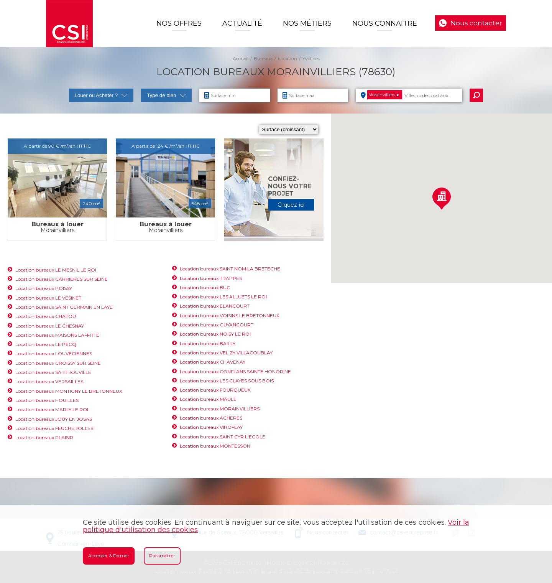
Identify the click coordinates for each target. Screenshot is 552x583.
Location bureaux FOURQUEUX (215, 390)
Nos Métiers (307, 23)
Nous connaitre (384, 23)
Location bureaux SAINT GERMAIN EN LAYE (64, 307)
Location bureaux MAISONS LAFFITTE (57, 335)
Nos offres (179, 23)
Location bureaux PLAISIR (44, 437)
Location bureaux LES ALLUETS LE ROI (223, 297)
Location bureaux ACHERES (211, 418)
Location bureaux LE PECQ (45, 344)
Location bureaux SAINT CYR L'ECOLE (222, 437)
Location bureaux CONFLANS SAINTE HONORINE (235, 371)
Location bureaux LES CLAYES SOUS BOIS (227, 381)
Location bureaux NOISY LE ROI (215, 334)
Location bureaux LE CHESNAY (49, 326)
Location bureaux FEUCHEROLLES (54, 428)
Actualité (242, 23)
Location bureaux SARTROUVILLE (53, 372)
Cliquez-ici (291, 204)
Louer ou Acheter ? (101, 95)
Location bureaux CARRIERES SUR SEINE (61, 279)
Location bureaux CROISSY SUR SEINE (58, 363)
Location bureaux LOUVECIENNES (53, 353)
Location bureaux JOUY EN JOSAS (53, 419)
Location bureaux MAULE (208, 399)
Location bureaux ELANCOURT (215, 306)
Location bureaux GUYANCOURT (216, 325)
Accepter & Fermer (108, 555)
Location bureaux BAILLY (207, 343)
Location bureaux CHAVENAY (212, 362)
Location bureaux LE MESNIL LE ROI (55, 270)
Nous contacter (476, 23)
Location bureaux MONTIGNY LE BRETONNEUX (68, 391)
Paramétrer (162, 555)
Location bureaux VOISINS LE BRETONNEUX (229, 315)
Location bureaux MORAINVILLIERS (220, 409)
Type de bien (166, 95)
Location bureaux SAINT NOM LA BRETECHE (230, 269)
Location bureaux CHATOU (45, 316)
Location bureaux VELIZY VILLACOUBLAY (226, 353)
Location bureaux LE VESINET (48, 298)
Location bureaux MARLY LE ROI (51, 409)
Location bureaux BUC (205, 287)
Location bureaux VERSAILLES (49, 381)
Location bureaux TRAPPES (211, 278)
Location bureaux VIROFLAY (211, 427)
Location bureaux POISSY (43, 288)
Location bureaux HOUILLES (47, 400)
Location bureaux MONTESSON (215, 446)
